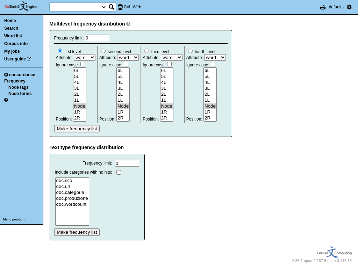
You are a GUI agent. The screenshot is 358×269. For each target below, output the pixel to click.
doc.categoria (72, 193)
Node (79, 106)
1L (79, 100)
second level (116, 51)
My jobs (12, 51)
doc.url (72, 187)
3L (79, 89)
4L (79, 83)
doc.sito (72, 181)
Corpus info (16, 43)
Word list (13, 36)
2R (79, 118)
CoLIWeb (132, 7)
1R (79, 112)
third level (156, 51)
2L (79, 94)
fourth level (201, 51)
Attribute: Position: (75, 85)
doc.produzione (72, 199)
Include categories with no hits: (83, 172)
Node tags (18, 87)
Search (11, 28)
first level (69, 51)
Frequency (15, 81)
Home (10, 20)
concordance (19, 74)
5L (79, 77)
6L (79, 71)
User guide (15, 59)
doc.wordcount (72, 205)
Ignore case (70, 65)
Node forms (20, 93)
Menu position (13, 219)
